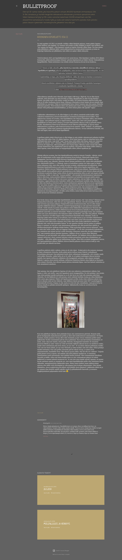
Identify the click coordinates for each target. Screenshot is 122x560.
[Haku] (104, 6)
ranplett (67, 554)
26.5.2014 (47, 489)
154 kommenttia (55, 493)
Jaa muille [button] (19, 34)
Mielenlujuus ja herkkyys (57, 524)
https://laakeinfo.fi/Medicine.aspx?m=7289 (73, 89)
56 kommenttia (55, 527)
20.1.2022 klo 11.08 (56, 423)
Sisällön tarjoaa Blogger (61, 550)
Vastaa (45, 436)
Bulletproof (40, 6)
